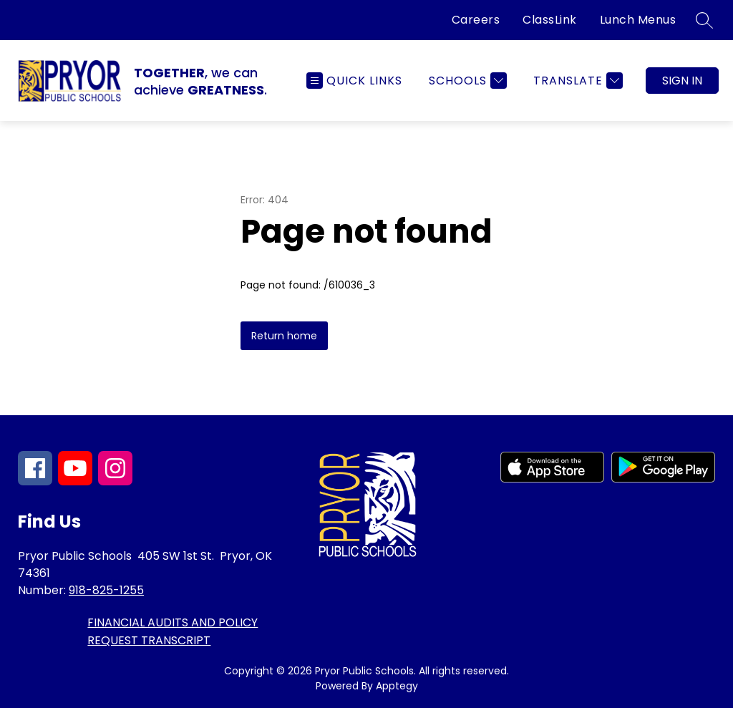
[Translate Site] (576, 80)
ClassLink (550, 19)
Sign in (682, 80)
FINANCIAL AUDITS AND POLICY (172, 622)
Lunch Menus (638, 19)
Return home (284, 336)
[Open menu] (354, 80)
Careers (476, 19)
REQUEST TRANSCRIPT (148, 640)
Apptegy (397, 686)
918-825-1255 (106, 590)
